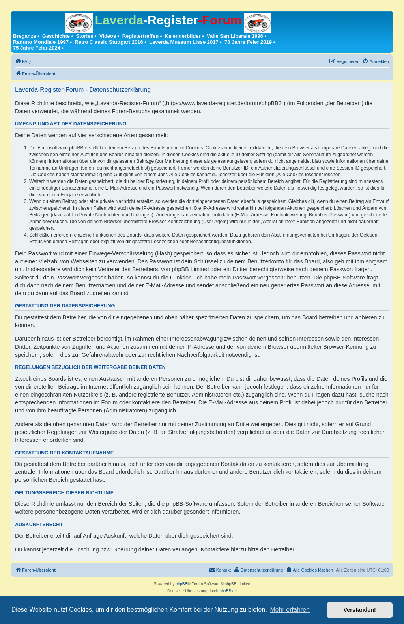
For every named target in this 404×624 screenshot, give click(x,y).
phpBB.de (228, 591)
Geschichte (56, 36)
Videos (107, 36)
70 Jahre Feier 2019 (248, 42)
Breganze (24, 36)
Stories (84, 36)
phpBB (181, 584)
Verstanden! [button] (360, 610)
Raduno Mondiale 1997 (41, 42)
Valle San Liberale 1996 (235, 36)
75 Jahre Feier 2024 (36, 48)
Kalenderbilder (183, 36)
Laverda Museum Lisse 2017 (184, 42)
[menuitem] (23, 61)
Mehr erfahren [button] (290, 609)
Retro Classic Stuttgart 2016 (109, 42)
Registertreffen (140, 36)
